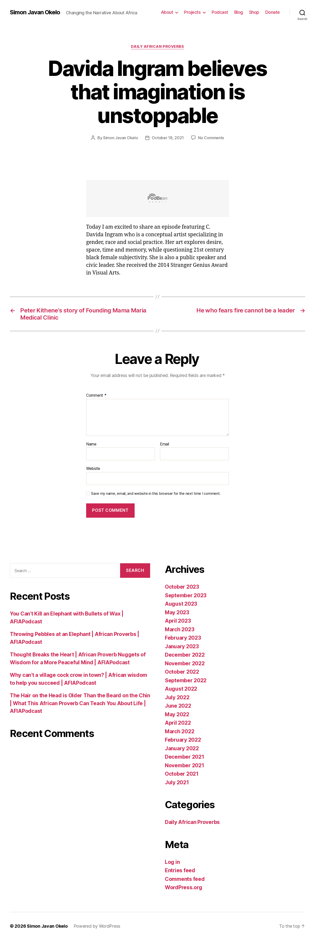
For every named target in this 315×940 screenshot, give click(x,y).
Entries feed (180, 870)
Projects (192, 12)
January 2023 (182, 646)
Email (164, 444)
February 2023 (183, 638)
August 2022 (181, 689)
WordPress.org (183, 887)
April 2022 (178, 723)
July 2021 (177, 782)
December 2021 (184, 757)
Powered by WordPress (97, 926)
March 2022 (179, 731)
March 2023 (179, 629)
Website (93, 468)
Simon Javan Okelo (35, 12)
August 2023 (181, 604)
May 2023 (177, 612)
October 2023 (182, 587)
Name (91, 444)
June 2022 (178, 706)
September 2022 (185, 680)
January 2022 (182, 748)
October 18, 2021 (168, 137)
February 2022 (183, 740)
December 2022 (185, 655)
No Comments (211, 137)
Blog (238, 12)
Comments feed (185, 879)
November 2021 (184, 765)
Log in (172, 862)
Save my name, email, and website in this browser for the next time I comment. (155, 493)
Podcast (220, 12)
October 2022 (182, 672)
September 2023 (185, 595)
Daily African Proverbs (157, 46)
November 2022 (185, 663)
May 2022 (177, 714)
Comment (96, 395)
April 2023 (178, 621)
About (167, 12)
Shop (254, 12)
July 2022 (177, 697)
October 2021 (182, 774)
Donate (272, 12)
